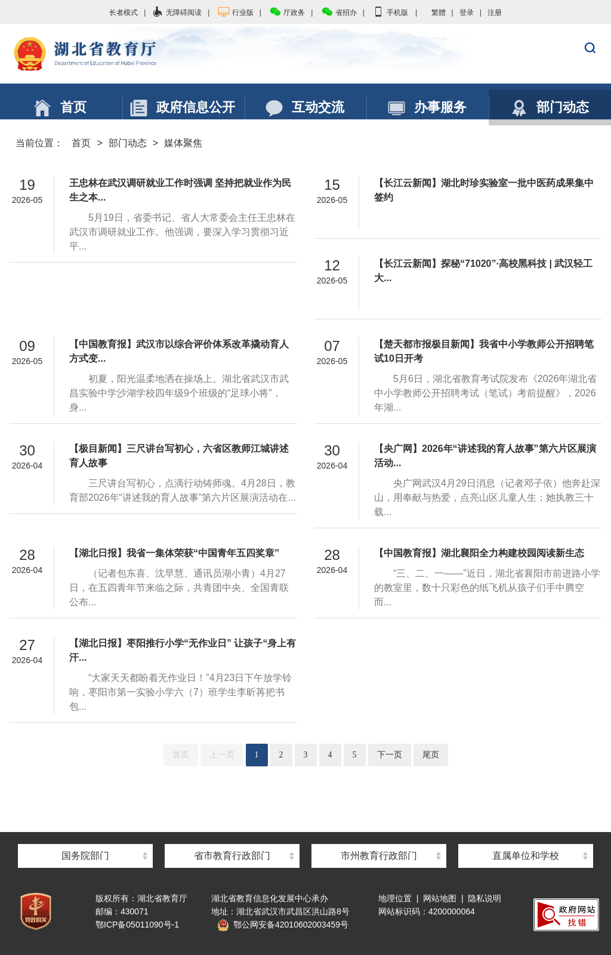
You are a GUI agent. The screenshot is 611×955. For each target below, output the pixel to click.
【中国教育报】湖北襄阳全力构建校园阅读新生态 (479, 553)
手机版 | (394, 12)
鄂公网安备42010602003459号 (282, 924)
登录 (466, 12)
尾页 (430, 754)
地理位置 (395, 898)
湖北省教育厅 (305, 54)
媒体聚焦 (183, 143)
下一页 (389, 754)
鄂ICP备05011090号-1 (137, 924)
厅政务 (287, 12)
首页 (81, 143)
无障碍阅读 (177, 12)
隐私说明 (484, 898)
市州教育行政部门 (379, 856)
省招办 (339, 12)
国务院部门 (85, 856)
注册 (494, 12)
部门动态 (128, 143)
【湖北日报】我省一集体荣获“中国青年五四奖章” (174, 553)
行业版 (236, 12)
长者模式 (123, 12)
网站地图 (439, 898)
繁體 (438, 12)
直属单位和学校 (525, 856)
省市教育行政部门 (232, 856)
